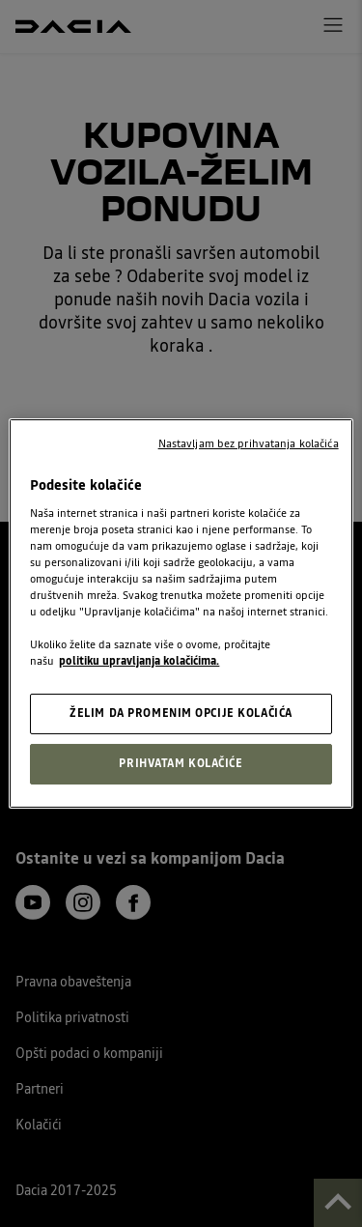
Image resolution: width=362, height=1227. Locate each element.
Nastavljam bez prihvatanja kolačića (248, 443)
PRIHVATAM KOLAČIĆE (180, 763)
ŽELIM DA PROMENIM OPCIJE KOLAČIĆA (181, 713)
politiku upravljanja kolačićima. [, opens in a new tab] (139, 661)
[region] (180, 613)
